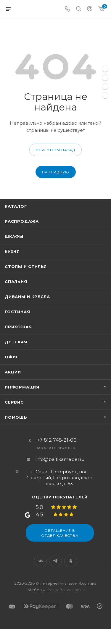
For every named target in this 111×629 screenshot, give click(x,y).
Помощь (16, 417)
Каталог (16, 206)
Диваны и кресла (27, 296)
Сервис (14, 402)
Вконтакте (40, 561)
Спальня (16, 281)
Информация (22, 387)
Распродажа (22, 221)
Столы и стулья (26, 266)
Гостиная (17, 311)
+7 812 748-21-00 (57, 440)
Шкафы (14, 236)
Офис (12, 357)
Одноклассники (70, 561)
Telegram (55, 561)
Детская (16, 341)
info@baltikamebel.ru (60, 459)
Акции (13, 372)
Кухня (12, 251)
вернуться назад (55, 150)
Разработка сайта (65, 589)
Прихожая (18, 326)
